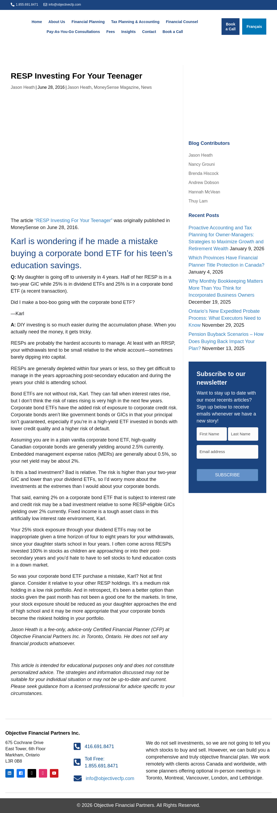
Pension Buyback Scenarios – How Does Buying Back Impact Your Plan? (226, 341)
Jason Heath (23, 87)
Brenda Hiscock (204, 173)
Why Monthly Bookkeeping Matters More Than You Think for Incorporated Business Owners (226, 288)
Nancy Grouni (202, 164)
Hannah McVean (204, 192)
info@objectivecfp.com (64, 4)
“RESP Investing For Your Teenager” (73, 220)
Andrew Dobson (204, 182)
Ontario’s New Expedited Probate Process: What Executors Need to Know (225, 318)
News (146, 87)
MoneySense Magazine (116, 87)
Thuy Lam (198, 201)
